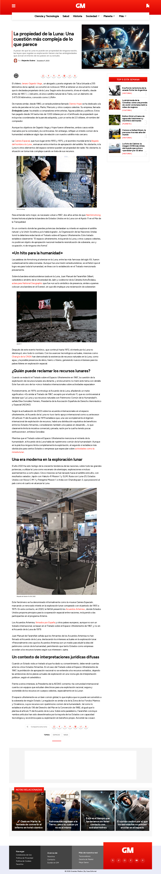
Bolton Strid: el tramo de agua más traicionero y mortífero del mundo (133, 118)
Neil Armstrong (93, 215)
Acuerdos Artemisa (75, 609)
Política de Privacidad (24, 858)
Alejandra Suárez (28, 61)
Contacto (51, 860)
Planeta (126, 124)
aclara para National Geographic (27, 283)
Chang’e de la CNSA (22, 356)
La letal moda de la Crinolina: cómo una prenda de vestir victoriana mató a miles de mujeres (134, 103)
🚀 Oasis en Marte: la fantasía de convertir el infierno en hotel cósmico (29, 824)
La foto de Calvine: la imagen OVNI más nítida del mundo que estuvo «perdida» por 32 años (133, 147)
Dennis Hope (75, 103)
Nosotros (51, 856)
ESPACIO (56, 735)
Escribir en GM (53, 863)
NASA (66, 735)
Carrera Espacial (22, 140)
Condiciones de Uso (24, 855)
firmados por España (45, 622)
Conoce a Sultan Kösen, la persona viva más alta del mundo (134, 132)
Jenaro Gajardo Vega (32, 83)
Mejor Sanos (84, 862)
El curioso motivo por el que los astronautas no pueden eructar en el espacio (132, 824)
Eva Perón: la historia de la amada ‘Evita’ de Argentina (134, 89)
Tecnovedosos (84, 856)
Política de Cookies (23, 861)
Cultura (127, 110)
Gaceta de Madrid (86, 859)
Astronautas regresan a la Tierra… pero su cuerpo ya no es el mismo (63, 824)
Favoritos (19, 864)
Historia (127, 93)
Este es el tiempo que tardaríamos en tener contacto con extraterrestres (98, 823)
